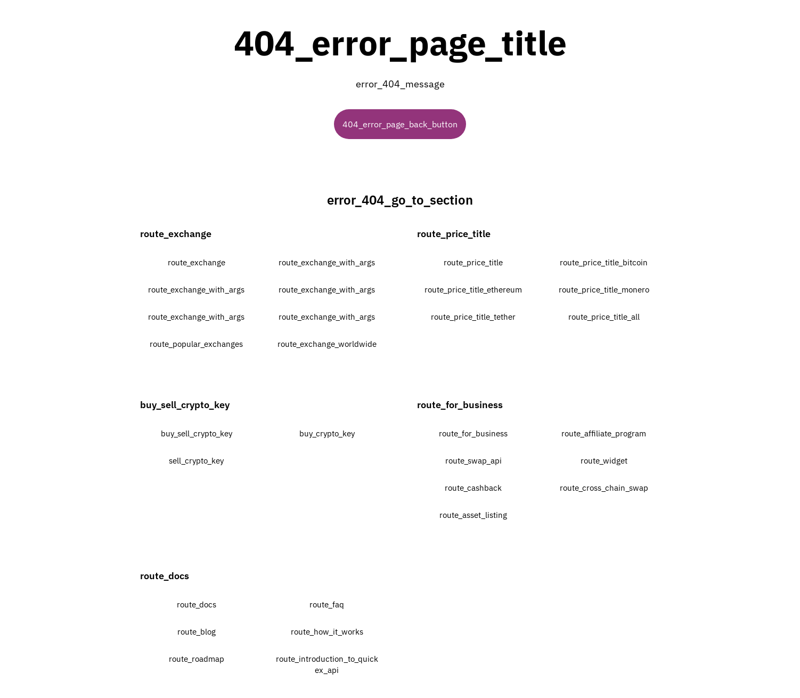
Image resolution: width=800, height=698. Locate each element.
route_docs (196, 604)
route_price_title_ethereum (473, 290)
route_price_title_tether (473, 317)
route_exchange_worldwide (327, 344)
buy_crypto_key (327, 433)
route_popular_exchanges (196, 344)
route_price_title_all (604, 317)
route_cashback (473, 488)
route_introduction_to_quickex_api (327, 664)
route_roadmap (196, 659)
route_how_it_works (327, 632)
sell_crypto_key (196, 461)
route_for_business (473, 433)
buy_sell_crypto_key (196, 433)
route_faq (326, 604)
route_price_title (473, 262)
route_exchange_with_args (327, 262)
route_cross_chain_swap (604, 488)
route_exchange (196, 262)
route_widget (604, 461)
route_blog (196, 632)
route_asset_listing (473, 515)
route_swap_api (473, 461)
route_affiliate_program (603, 433)
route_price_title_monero (604, 290)
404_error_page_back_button (400, 124)
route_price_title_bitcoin (604, 262)
